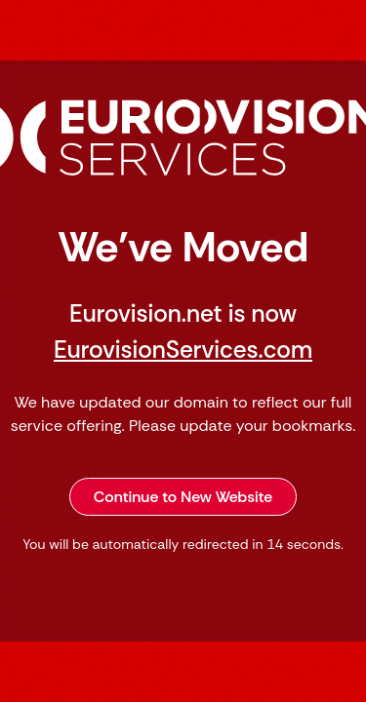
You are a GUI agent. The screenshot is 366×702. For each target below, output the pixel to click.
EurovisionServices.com (183, 350)
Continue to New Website (183, 497)
